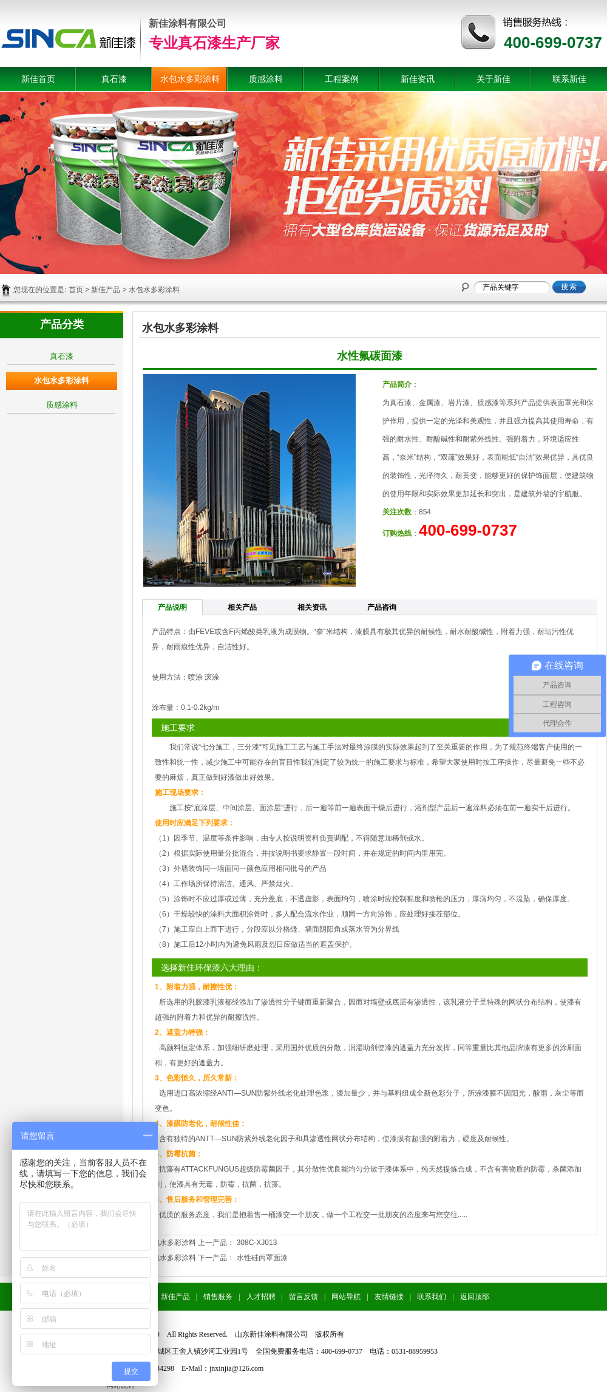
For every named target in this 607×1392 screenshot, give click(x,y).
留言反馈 (303, 1296)
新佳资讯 (418, 79)
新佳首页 (38, 79)
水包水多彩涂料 (190, 79)
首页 (76, 289)
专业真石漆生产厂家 (214, 43)
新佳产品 (105, 289)
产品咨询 (381, 607)
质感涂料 (266, 79)
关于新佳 (493, 79)
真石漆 (114, 79)
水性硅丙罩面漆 (262, 1258)
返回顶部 (474, 1296)
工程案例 (342, 79)
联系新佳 (569, 79)
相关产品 (242, 607)
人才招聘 (261, 1296)
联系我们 (431, 1296)
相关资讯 (312, 607)
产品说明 (172, 607)
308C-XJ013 (257, 1242)
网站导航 (346, 1296)
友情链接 (389, 1296)
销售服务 (217, 1296)
